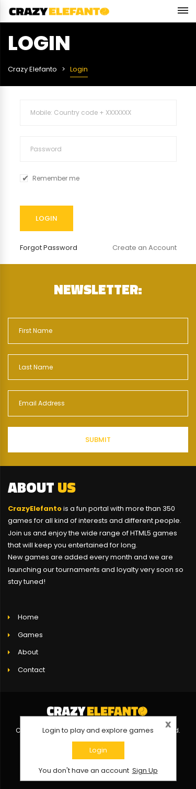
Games (30, 635)
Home (28, 617)
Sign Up (145, 770)
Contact (31, 670)
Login (98, 750)
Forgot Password (48, 248)
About (28, 652)
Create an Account (144, 248)
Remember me (55, 178)
